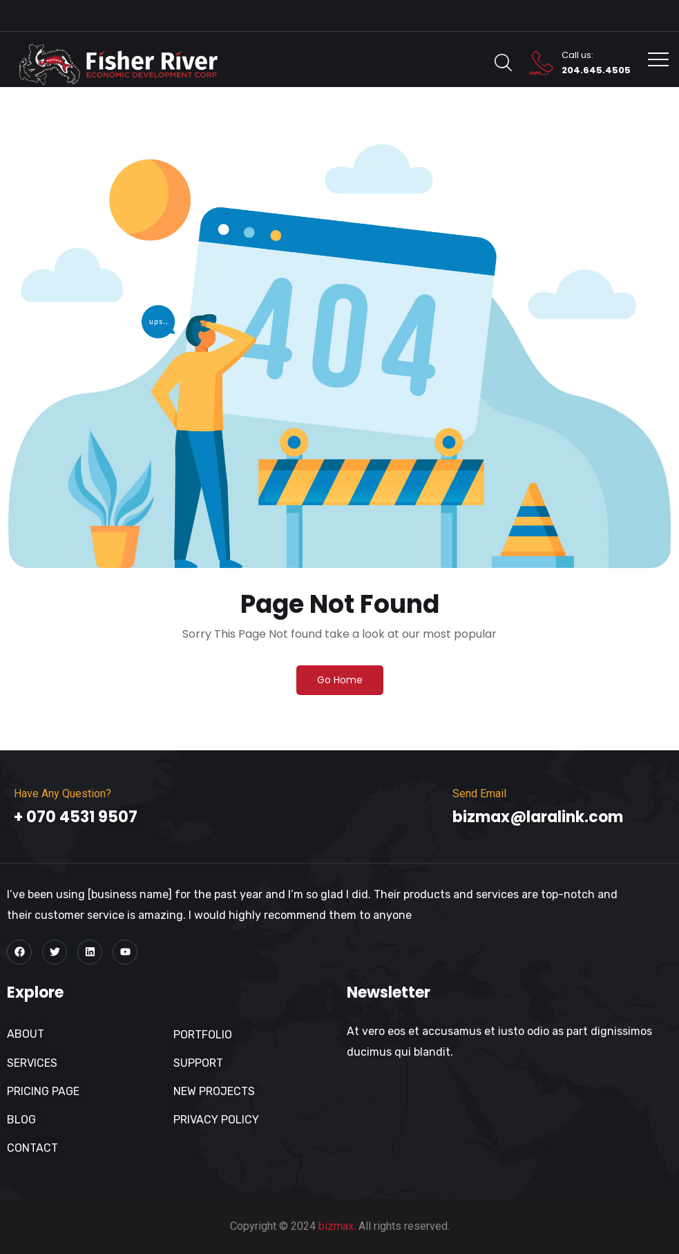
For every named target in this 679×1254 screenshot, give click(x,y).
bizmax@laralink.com (537, 817)
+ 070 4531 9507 (75, 817)
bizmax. (337, 1226)
